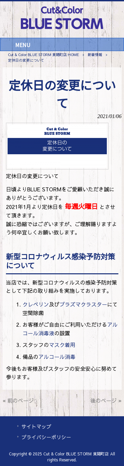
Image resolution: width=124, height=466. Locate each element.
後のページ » (106, 400)
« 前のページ (18, 400)
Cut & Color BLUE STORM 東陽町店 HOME (43, 54)
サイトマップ (36, 426)
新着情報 (95, 54)
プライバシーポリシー (46, 436)
